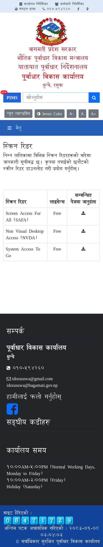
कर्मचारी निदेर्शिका (69, 3)
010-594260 (56, 8)
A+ (93, 113)
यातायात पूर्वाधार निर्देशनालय (52, 67)
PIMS (10, 97)
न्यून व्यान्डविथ (18, 113)
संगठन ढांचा (25, 8)
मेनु (14, 128)
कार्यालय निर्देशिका (34, 3)
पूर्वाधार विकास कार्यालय (52, 76)
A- (71, 113)
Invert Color (49, 113)
